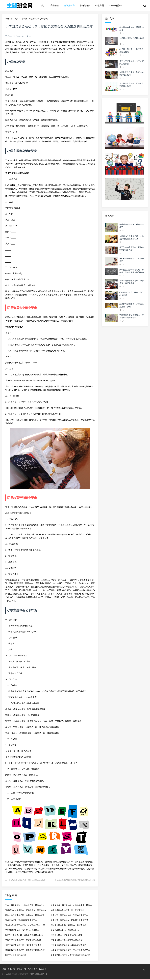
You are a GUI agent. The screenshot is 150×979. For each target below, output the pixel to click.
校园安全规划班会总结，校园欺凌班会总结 (68, 945)
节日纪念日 (85, 5)
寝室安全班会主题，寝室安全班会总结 (66, 940)
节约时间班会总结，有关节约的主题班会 (22, 930)
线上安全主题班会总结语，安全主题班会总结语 (70, 950)
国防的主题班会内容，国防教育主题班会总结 (24, 935)
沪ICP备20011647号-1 (38, 974)
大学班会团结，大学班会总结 (131, 38)
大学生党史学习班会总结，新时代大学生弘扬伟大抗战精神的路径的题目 (131, 272)
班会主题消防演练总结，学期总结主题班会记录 (76, 880)
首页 (43, 5)
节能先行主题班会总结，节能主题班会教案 (23, 940)
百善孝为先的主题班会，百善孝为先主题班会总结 (25, 910)
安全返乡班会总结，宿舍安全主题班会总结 (28, 880)
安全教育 (54, 5)
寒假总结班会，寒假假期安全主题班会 (21, 920)
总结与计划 (44, 19)
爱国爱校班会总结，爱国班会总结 (65, 930)
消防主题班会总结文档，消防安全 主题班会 (23, 945)
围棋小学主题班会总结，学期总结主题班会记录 (25, 915)
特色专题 (99, 5)
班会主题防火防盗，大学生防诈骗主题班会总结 (25, 905)
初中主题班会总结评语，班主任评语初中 (67, 910)
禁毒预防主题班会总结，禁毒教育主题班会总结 (25, 950)
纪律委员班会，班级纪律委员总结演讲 (66, 935)
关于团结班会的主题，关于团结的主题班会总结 (70, 955)
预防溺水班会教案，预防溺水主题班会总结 (68, 925)
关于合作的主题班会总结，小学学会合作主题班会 (71, 905)
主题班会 (23, 19)
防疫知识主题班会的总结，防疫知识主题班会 (69, 915)
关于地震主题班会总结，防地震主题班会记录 (69, 920)
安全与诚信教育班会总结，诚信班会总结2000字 (25, 925)
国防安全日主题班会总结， (16, 955)
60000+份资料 (115, 5)
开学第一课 (69, 5)
